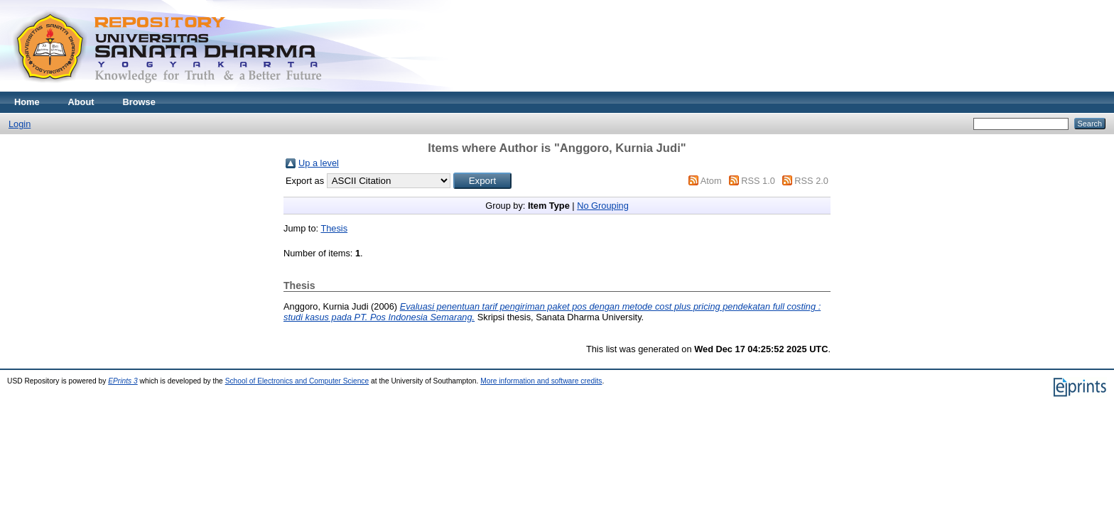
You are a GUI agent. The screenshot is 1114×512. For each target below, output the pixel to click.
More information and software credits (541, 381)
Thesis (333, 228)
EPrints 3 (123, 381)
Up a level (318, 163)
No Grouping (603, 205)
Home (27, 102)
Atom (711, 180)
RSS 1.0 (758, 180)
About (81, 102)
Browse (139, 102)
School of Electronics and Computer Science (297, 381)
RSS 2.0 (811, 180)
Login (20, 124)
